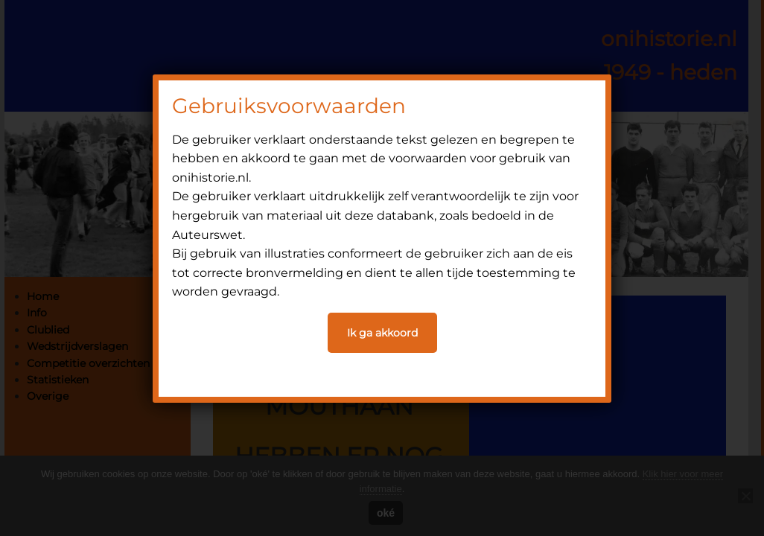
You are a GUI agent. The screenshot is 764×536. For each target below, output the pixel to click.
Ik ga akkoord (382, 332)
